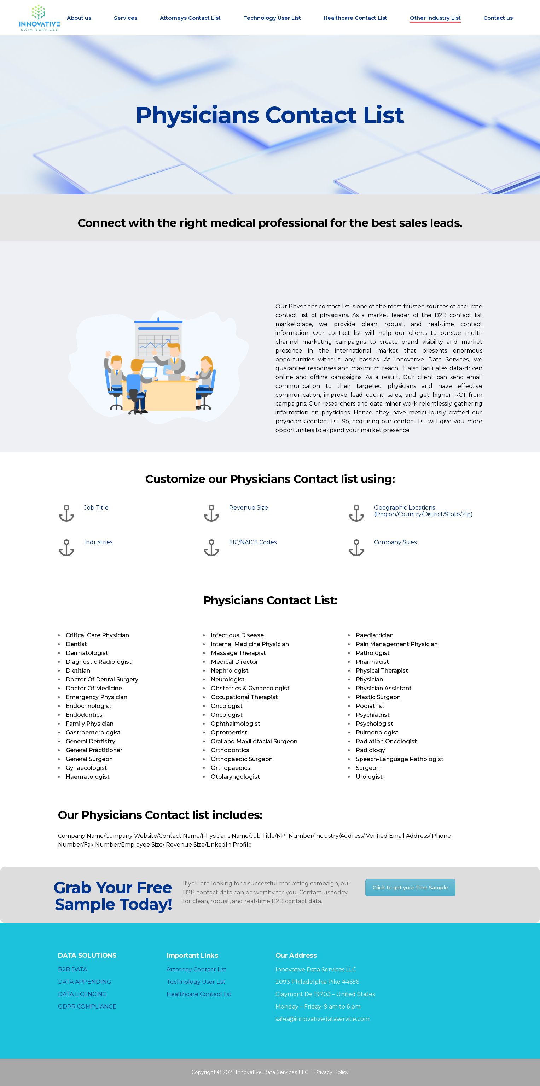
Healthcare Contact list (199, 994)
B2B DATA (72, 969)
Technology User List (196, 981)
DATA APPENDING (84, 981)
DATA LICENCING (82, 994)
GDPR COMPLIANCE (87, 1006)
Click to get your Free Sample (410, 887)
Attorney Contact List (197, 969)
